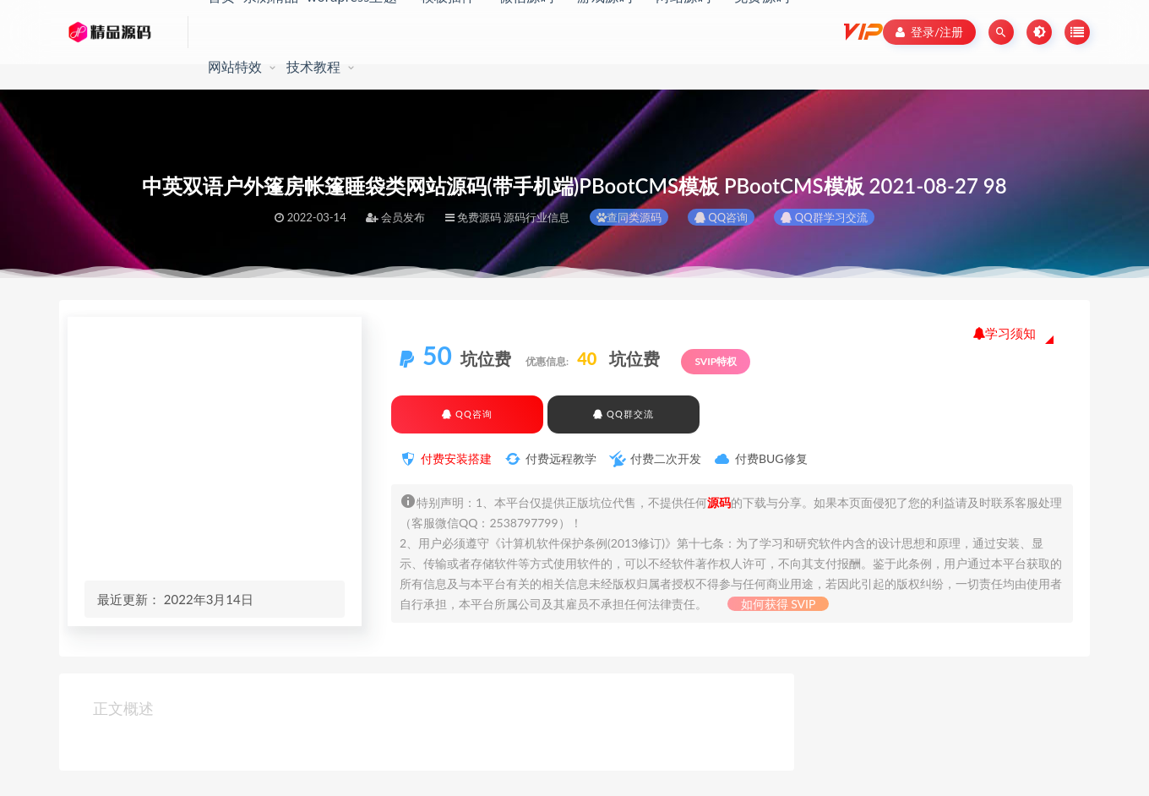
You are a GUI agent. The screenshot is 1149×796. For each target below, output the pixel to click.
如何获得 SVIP (778, 604)
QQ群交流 (623, 413)
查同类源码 (629, 217)
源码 (719, 502)
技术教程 (313, 66)
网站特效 (235, 66)
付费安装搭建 (456, 458)
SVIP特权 (715, 361)
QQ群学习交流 (824, 217)
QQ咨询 (721, 217)
